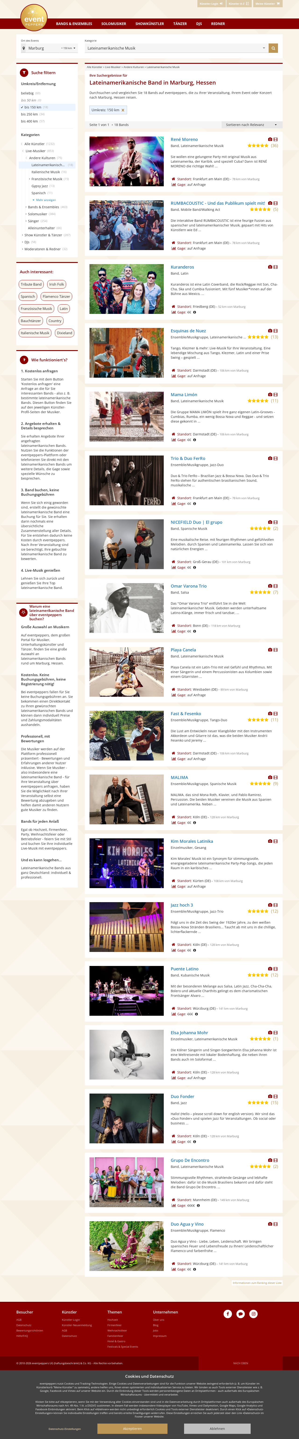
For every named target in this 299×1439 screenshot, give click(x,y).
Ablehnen (217, 1428)
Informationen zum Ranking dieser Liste (257, 1283)
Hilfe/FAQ (22, 1336)
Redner (218, 23)
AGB (18, 1319)
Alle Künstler (94, 67)
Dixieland (64, 332)
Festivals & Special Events (122, 1346)
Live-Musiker (113, 67)
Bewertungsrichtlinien (29, 1330)
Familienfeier (115, 1336)
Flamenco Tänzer (56, 296)
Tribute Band (31, 284)
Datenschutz (23, 1325)
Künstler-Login (71, 1319)
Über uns (158, 1319)
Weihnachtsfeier (117, 1330)
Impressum (160, 1336)
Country (55, 320)
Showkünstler (149, 23)
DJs (199, 23)
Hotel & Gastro (116, 1341)
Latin (64, 308)
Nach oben (240, 1363)
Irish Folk (56, 284)
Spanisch (28, 296)
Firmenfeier (114, 1325)
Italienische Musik (35, 332)
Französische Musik (36, 308)
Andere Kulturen (134, 67)
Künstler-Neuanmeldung (77, 1325)
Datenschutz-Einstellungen (65, 1429)
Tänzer (180, 23)
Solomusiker (113, 23)
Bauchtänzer (31, 320)
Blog (155, 1325)
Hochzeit (112, 1319)
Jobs (155, 1330)
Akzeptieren (132, 1428)
